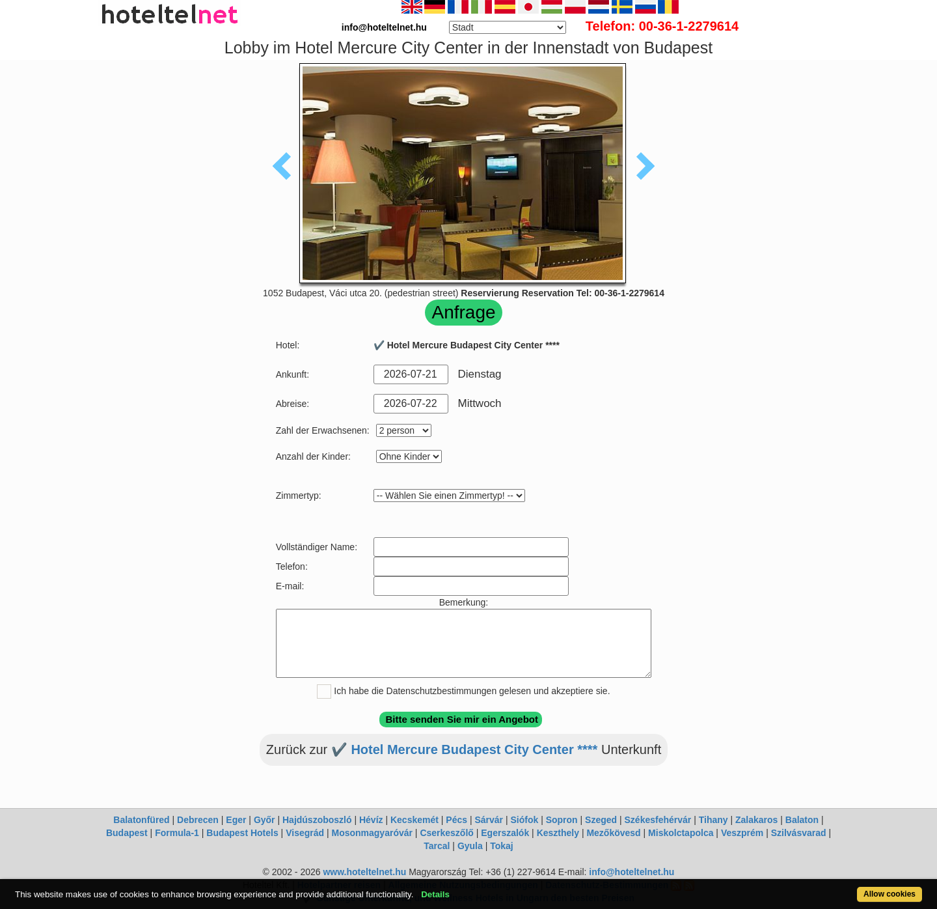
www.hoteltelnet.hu (364, 872)
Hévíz (371, 820)
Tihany (713, 820)
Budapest (127, 833)
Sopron (562, 820)
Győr (264, 820)
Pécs (456, 820)
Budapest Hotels (242, 833)
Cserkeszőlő (446, 833)
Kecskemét (414, 820)
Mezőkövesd (613, 833)
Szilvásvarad (798, 833)
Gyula (470, 846)
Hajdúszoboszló (317, 820)
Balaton (802, 820)
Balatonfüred (141, 820)
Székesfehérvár (658, 820)
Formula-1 (177, 833)
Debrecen (198, 820)
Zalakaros (756, 820)
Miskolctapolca (680, 833)
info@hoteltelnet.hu (631, 872)
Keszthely (558, 833)
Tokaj (501, 846)
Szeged (601, 820)
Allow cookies (889, 894)
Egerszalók (505, 833)
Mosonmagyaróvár (371, 833)
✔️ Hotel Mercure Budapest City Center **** (464, 749)
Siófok (524, 820)
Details (435, 894)
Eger (236, 820)
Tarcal (437, 846)
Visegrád (305, 833)
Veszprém (742, 833)
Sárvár (488, 820)
